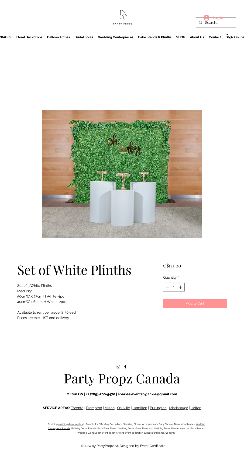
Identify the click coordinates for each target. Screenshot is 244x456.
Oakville (123, 408)
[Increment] (181, 287)
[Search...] (215, 23)
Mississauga (178, 408)
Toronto (77, 408)
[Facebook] (125, 366)
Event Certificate (152, 446)
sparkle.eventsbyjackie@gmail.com (147, 394)
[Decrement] (167, 287)
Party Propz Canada (122, 378)
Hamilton (140, 408)
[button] (229, 36)
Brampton (94, 408)
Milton (110, 408)
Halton (196, 408)
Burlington (158, 408)
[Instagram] (118, 366)
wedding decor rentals (70, 424)
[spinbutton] (174, 287)
